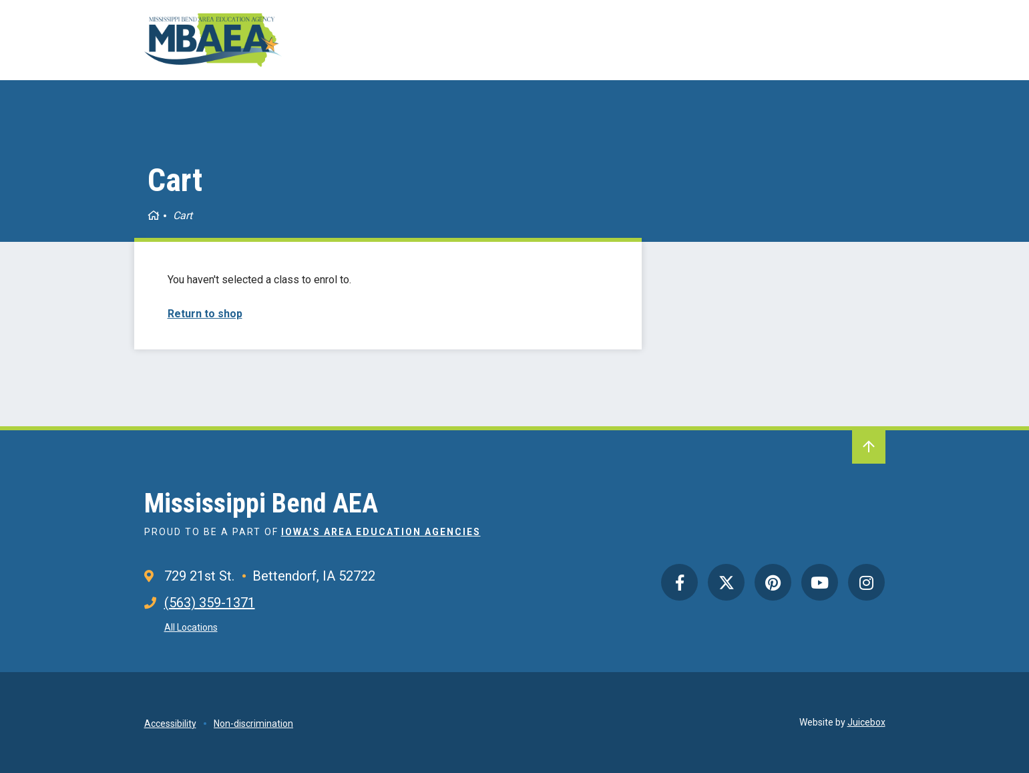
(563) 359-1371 (209, 603)
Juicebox (866, 722)
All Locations (191, 627)
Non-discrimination (253, 723)
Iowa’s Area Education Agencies (381, 531)
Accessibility (170, 723)
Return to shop (205, 313)
